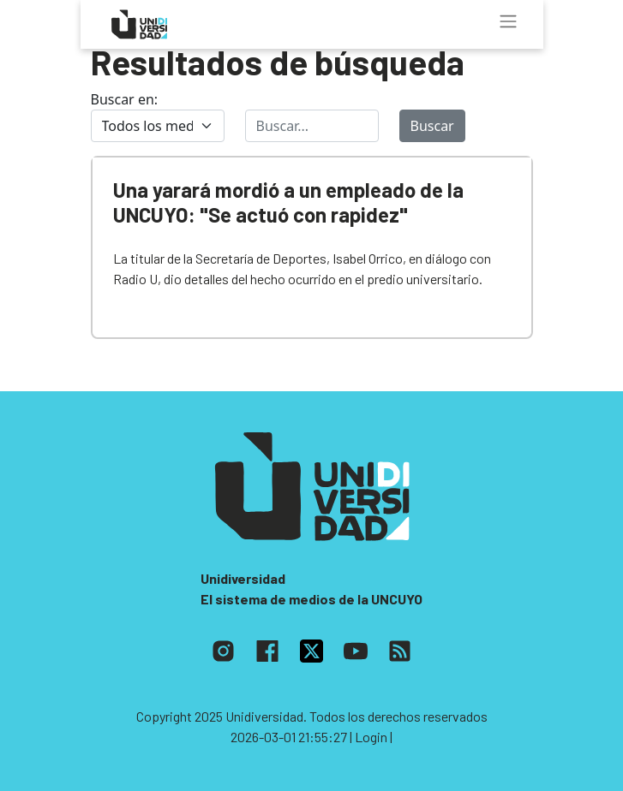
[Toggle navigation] (508, 21)
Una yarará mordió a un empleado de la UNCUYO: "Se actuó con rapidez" (288, 202)
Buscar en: (125, 99)
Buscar (432, 125)
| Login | (371, 737)
